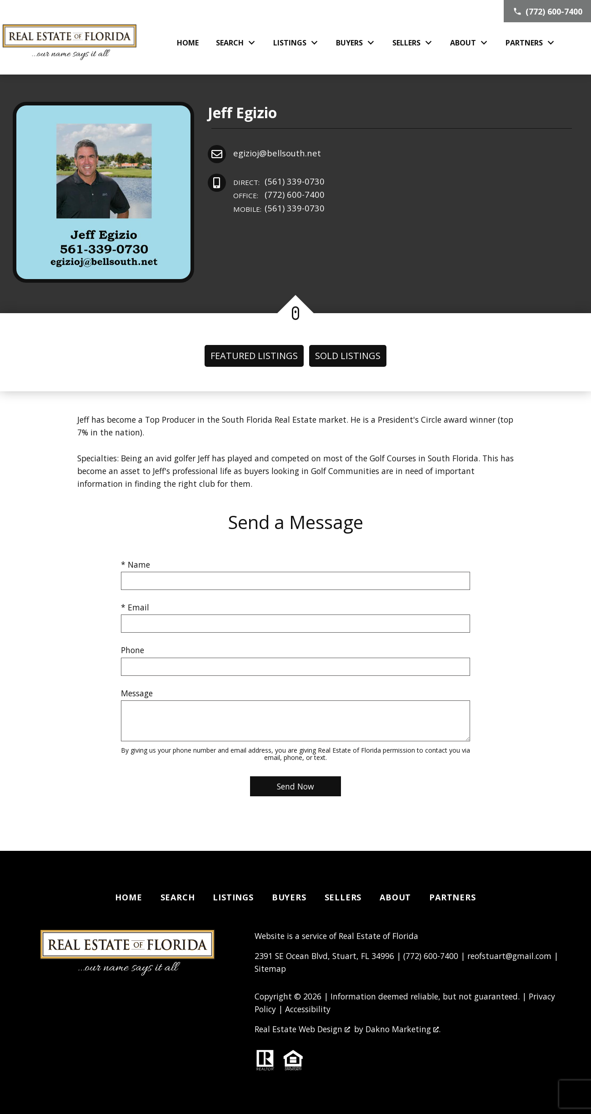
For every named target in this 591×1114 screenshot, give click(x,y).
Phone (132, 649)
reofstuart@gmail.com (509, 955)
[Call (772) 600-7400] (547, 11)
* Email (135, 607)
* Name (135, 564)
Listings (233, 897)
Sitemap (270, 968)
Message (137, 693)
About (395, 897)
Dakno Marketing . (403, 1029)
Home (188, 42)
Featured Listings (254, 356)
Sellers (343, 897)
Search (177, 897)
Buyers (289, 897)
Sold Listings (348, 356)
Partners (452, 897)
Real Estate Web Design (302, 1029)
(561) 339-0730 (279, 181)
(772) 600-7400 (279, 195)
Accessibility (308, 1009)
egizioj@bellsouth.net (277, 153)
